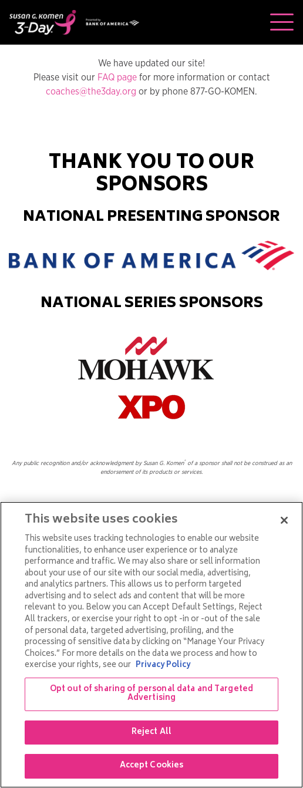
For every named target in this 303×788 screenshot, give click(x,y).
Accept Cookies (152, 766)
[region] (151, 644)
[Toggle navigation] (282, 22)
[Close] (284, 520)
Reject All (151, 732)
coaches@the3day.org (91, 91)
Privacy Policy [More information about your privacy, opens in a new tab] (163, 665)
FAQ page (117, 77)
